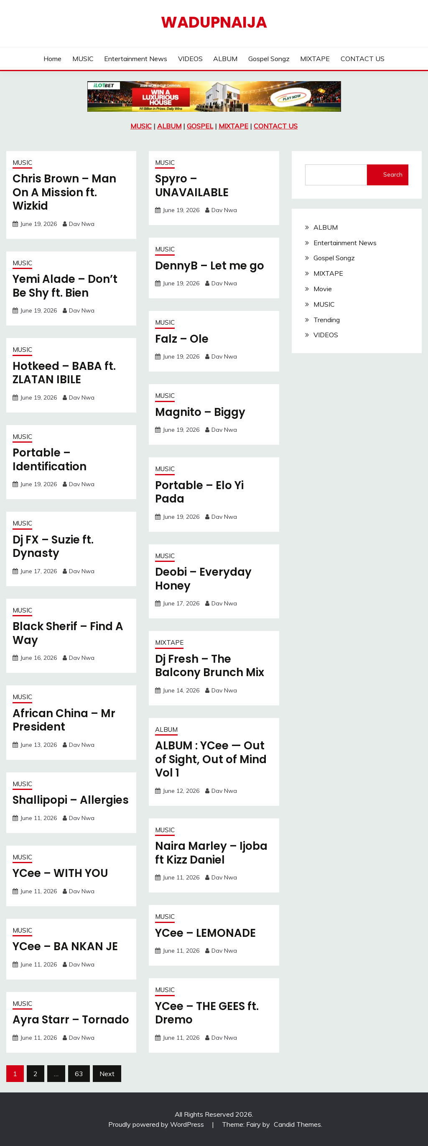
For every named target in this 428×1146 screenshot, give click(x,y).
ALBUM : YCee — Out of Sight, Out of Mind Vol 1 (211, 759)
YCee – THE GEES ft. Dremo (207, 1013)
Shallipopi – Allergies (71, 800)
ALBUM (225, 58)
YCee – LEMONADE (205, 933)
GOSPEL (200, 126)
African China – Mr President (64, 720)
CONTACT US (363, 58)
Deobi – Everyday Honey (203, 578)
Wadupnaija (214, 22)
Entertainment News (135, 58)
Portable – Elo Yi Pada (199, 492)
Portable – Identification (50, 459)
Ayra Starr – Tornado (71, 1019)
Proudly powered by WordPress (157, 1124)
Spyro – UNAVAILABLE (192, 185)
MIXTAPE (315, 58)
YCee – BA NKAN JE (65, 946)
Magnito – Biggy (200, 412)
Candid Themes (297, 1124)
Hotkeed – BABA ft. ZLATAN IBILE (64, 373)
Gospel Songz (269, 58)
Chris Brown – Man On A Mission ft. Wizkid (64, 192)
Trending (326, 319)
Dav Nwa (81, 224)
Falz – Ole (182, 338)
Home (52, 58)
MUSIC (83, 58)
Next (107, 1073)
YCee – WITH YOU (60, 873)
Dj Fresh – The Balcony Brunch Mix (209, 665)
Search (393, 174)
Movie (322, 289)
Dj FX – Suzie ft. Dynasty (53, 546)
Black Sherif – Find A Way (68, 633)
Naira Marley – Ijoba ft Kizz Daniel (211, 852)
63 (79, 1073)
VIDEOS (190, 58)
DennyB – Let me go (209, 265)
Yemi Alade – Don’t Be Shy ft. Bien (65, 286)
